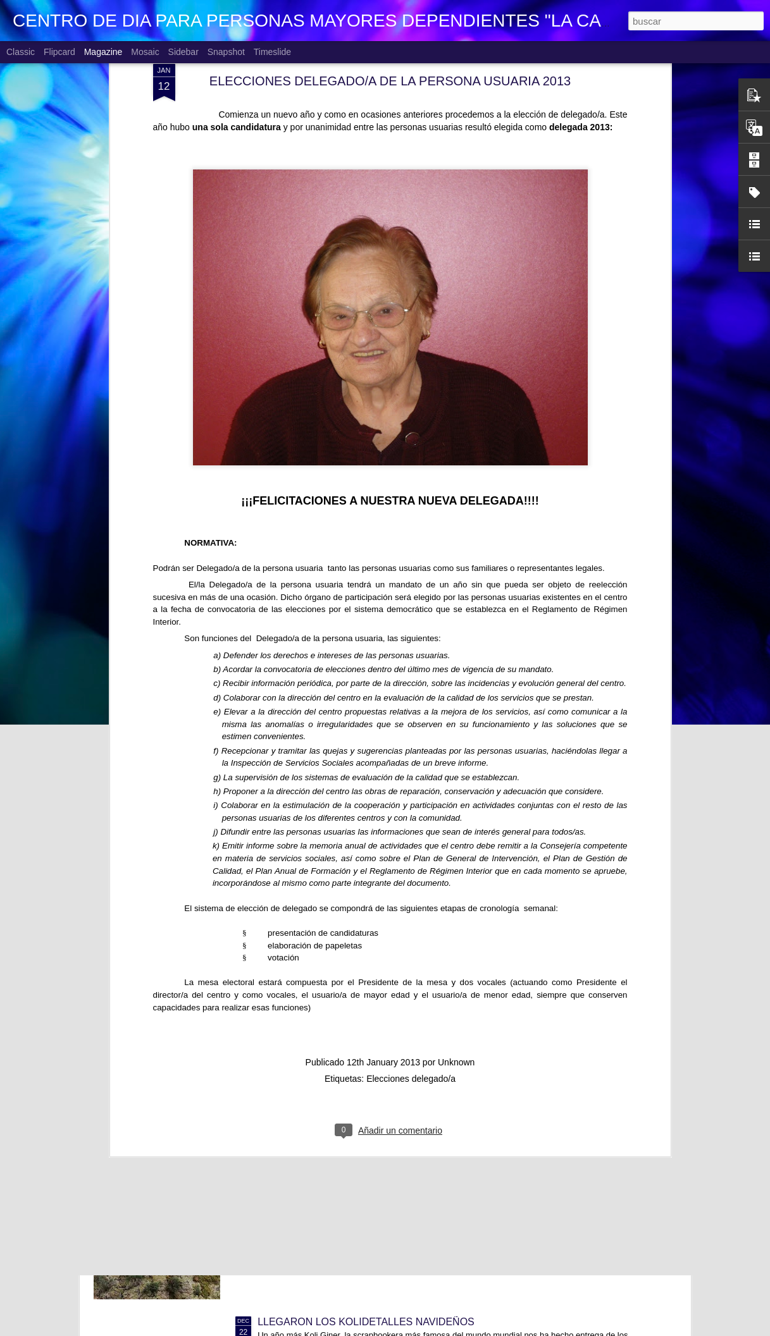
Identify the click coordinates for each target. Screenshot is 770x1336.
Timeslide (272, 52)
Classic (20, 52)
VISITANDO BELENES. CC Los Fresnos (349, 1178)
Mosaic (145, 52)
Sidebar (183, 52)
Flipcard (59, 52)
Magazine (103, 52)
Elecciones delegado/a (411, 858)
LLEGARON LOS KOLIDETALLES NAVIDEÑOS (366, 1321)
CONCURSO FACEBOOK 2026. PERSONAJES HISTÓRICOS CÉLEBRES (427, 1034)
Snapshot (226, 52)
